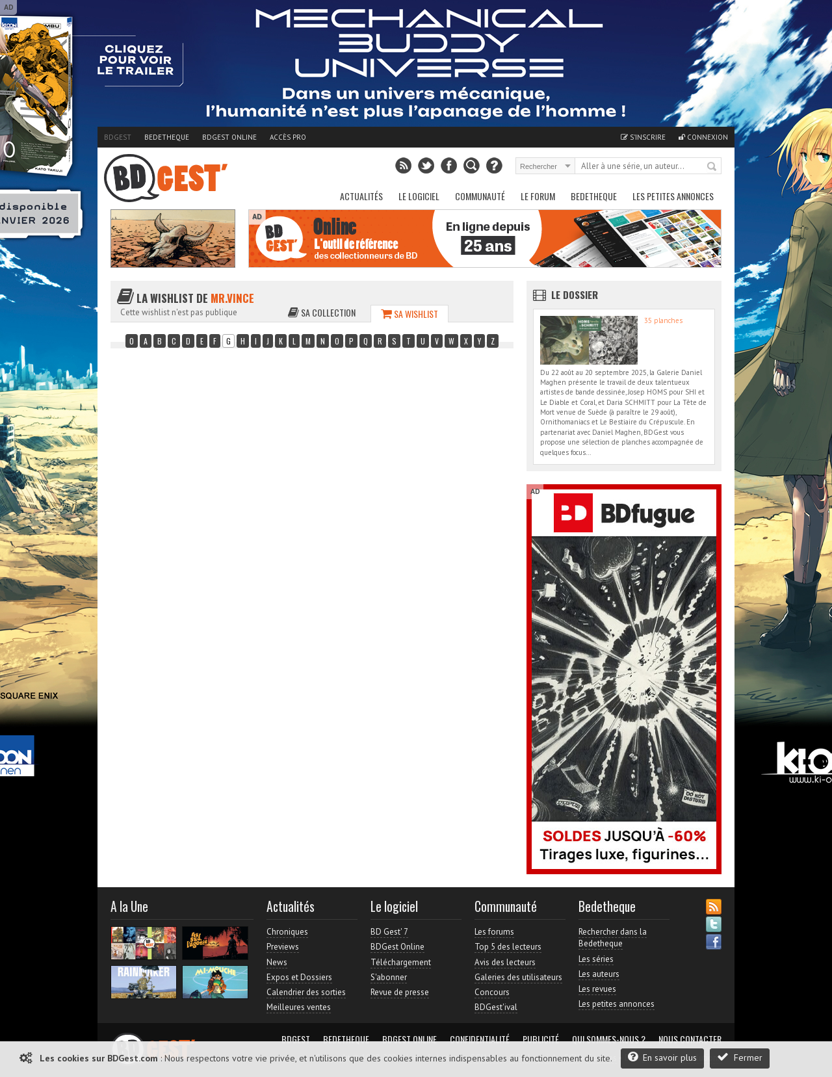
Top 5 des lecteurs (507, 946)
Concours (492, 992)
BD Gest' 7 (389, 931)
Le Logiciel (418, 196)
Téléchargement (400, 962)
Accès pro (288, 137)
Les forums (494, 931)
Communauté (480, 196)
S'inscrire (643, 137)
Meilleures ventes (298, 1007)
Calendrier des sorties (306, 992)
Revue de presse (399, 992)
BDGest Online (229, 137)
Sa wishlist (409, 313)
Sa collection (322, 312)
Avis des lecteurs (505, 962)
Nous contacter (690, 1039)
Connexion (703, 137)
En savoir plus (662, 1057)
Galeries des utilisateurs (518, 977)
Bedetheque (166, 137)
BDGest (117, 137)
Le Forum (538, 196)
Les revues (597, 988)
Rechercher (712, 167)
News (276, 962)
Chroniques (287, 931)
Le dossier (574, 294)
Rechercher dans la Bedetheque (612, 937)
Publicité (541, 1039)
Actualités (361, 196)
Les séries (596, 959)
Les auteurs (598, 974)
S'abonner (388, 977)
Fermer (739, 1057)
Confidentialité (480, 1039)
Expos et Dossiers (299, 977)
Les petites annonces (673, 196)
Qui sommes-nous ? (608, 1039)
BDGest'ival (495, 1007)
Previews (282, 946)
